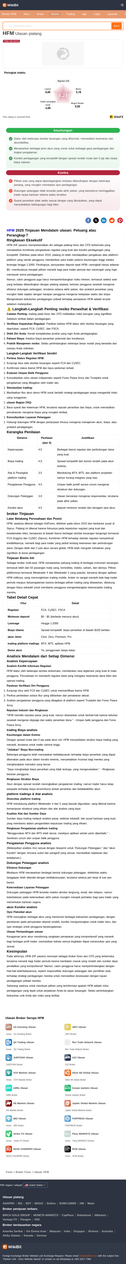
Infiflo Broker (11, 1095)
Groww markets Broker (75, 1095)
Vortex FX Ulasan (22, 1133)
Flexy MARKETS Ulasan (85, 1133)
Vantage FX (11, 1219)
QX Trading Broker (22, 1049)
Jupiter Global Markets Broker (78, 1110)
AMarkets (101, 1215)
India (68, 1231)
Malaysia (56, 1231)
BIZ (21, 1203)
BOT (29, 1203)
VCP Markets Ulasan (24, 1072)
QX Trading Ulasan (23, 1042)
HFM (11, 230)
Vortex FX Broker (21, 1141)
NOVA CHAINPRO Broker (17, 1156)
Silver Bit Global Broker (75, 1080)
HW (83, 1203)
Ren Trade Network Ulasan (87, 1042)
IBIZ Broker (19, 1125)
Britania (94, 1231)
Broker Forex (24, 1172)
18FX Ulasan (79, 1027)
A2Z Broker (70, 1064)
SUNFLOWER (68, 1203)
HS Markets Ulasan (23, 1103)
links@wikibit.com (88, 1255)
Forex (9, 1172)
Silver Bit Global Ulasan (85, 1072)
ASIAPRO (9, 1203)
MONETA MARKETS (46, 1215)
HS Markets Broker (14, 1110)
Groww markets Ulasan (85, 1088)
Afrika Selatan (12, 1235)
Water (91, 1203)
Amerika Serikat (13, 1231)
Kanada (29, 1235)
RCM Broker (78, 1156)
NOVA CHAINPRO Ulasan (27, 1149)
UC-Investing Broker (23, 1034)
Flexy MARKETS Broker (83, 1141)
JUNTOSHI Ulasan (23, 1057)
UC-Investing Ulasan (24, 1027)
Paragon (26, 1219)
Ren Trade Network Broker (77, 1049)
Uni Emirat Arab (37, 1231)
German (42, 1235)
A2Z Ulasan (78, 1057)
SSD (37, 1219)
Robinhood (85, 1215)
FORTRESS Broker (73, 1125)
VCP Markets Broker (23, 1080)
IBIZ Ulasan (19, 1118)
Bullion (52, 1203)
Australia (108, 1231)
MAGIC (40, 1203)
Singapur (80, 1231)
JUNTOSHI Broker (14, 1064)
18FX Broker (70, 1034)
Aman (8, 1034)
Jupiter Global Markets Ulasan (89, 1103)
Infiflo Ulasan (20, 1088)
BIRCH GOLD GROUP (17, 1215)
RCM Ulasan (79, 1149)
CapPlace (68, 1215)
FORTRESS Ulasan (82, 1118)
